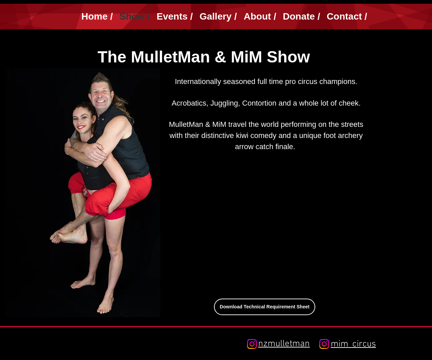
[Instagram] (252, 344)
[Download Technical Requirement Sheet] (264, 307)
